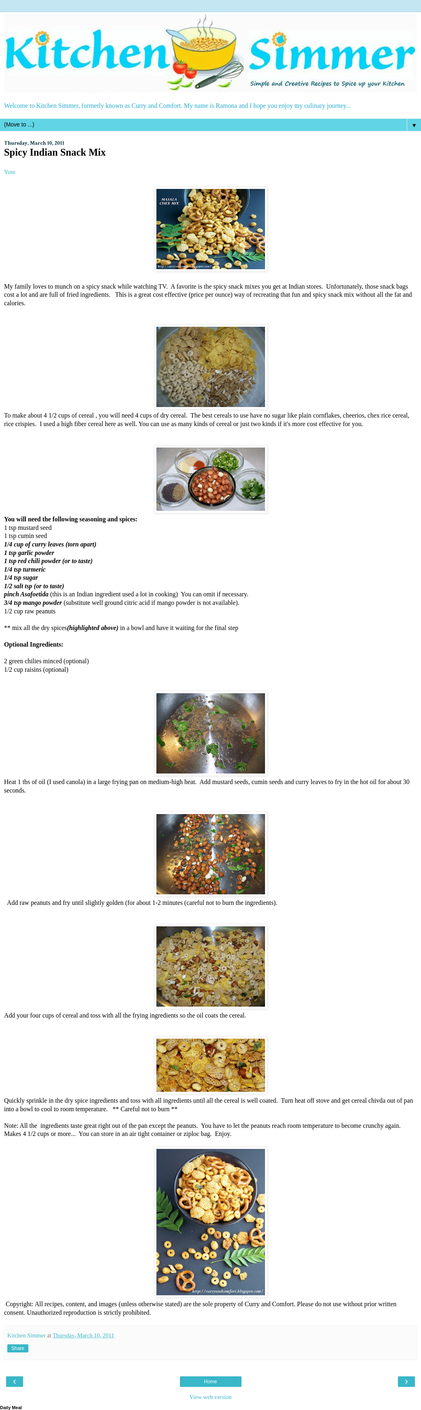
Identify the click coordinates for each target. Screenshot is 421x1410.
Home (210, 1381)
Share (17, 1348)
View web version (211, 1397)
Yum (9, 172)
